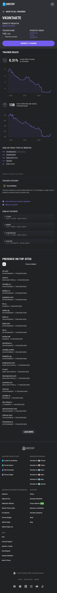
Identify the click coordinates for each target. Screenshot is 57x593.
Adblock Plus (6, 499)
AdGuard (4, 494)
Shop (31, 517)
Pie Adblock (5, 513)
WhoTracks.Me (8, 470)
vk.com (32, 35)
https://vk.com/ (8, 26)
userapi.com (34, 33)
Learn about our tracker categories (16, 201)
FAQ (3, 537)
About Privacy (6, 560)
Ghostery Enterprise (36, 513)
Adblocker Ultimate (8, 503)
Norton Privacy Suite (8, 508)
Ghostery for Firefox (37, 465)
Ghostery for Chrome (37, 461)
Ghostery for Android (37, 484)
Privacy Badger (6, 517)
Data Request (6, 551)
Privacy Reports (37, 503)
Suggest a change (28, 43)
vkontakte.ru (34, 37)
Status (32, 494)
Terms (20, 579)
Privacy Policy (28, 579)
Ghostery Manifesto (36, 499)
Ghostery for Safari (37, 470)
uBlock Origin (6, 522)
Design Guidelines (7, 555)
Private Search (7, 465)
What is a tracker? (10, 205)
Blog (31, 522)
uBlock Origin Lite (7, 527)
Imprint (37, 579)
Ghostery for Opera (37, 475)
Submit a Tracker (7, 546)
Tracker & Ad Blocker (9, 461)
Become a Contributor (37, 508)
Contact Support (7, 541)
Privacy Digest (7, 475)
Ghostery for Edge (37, 479)
